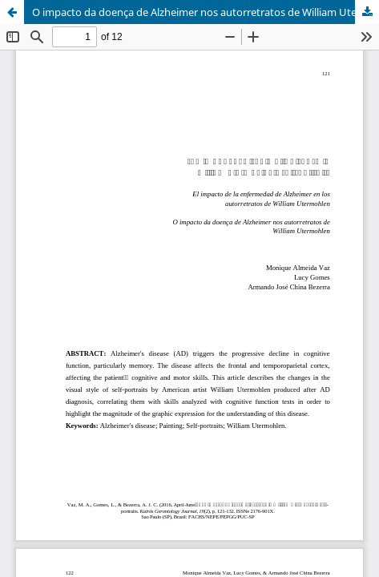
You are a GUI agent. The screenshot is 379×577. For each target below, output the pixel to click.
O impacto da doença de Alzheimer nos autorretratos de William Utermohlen (205, 12)
